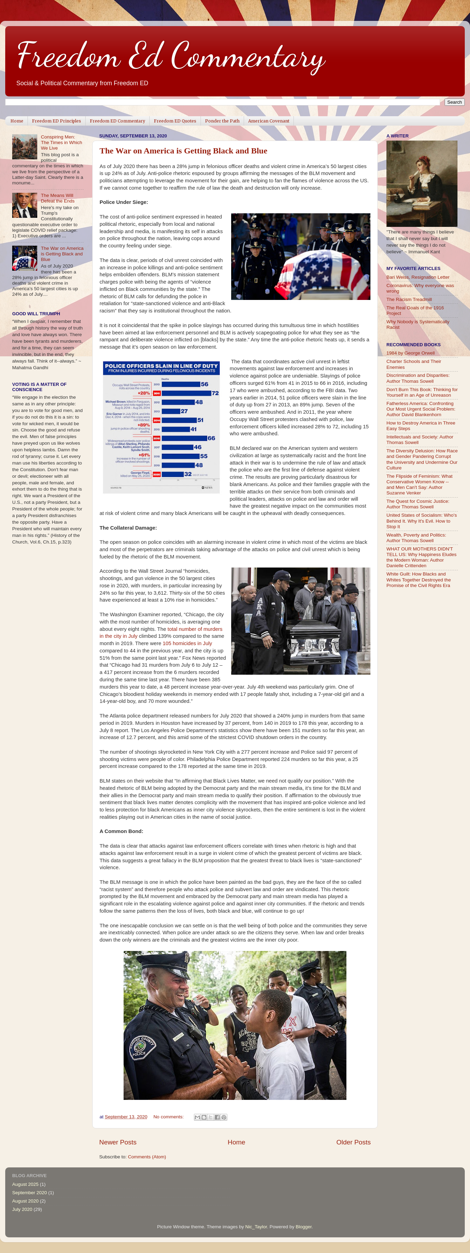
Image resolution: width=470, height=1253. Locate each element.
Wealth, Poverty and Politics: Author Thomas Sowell (416, 537)
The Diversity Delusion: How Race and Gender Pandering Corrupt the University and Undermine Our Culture (422, 459)
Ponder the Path (222, 121)
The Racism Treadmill (409, 299)
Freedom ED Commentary (117, 121)
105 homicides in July (187, 643)
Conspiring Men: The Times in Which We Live (61, 142)
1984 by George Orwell (410, 353)
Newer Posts (117, 1142)
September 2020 (29, 1192)
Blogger (304, 1226)
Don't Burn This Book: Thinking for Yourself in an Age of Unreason (422, 392)
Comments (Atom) (147, 1156)
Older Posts (353, 1142)
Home (16, 121)
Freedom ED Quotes (175, 121)
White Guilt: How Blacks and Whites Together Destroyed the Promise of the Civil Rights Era (418, 579)
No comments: (169, 1116)
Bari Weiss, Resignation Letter (417, 277)
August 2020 (25, 1201)
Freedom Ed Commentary (170, 55)
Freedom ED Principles (56, 121)
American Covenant (268, 121)
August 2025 (25, 1184)
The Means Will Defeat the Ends (58, 198)
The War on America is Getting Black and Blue (183, 150)
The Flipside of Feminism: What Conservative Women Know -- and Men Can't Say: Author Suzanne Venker (419, 485)
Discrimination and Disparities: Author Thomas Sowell (418, 378)
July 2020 (22, 1209)
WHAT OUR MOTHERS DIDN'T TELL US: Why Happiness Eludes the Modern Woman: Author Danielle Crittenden (421, 557)
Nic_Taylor (256, 1226)
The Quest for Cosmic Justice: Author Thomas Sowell (417, 504)
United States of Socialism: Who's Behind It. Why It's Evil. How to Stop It (421, 521)
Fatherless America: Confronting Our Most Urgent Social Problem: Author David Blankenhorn (420, 409)
